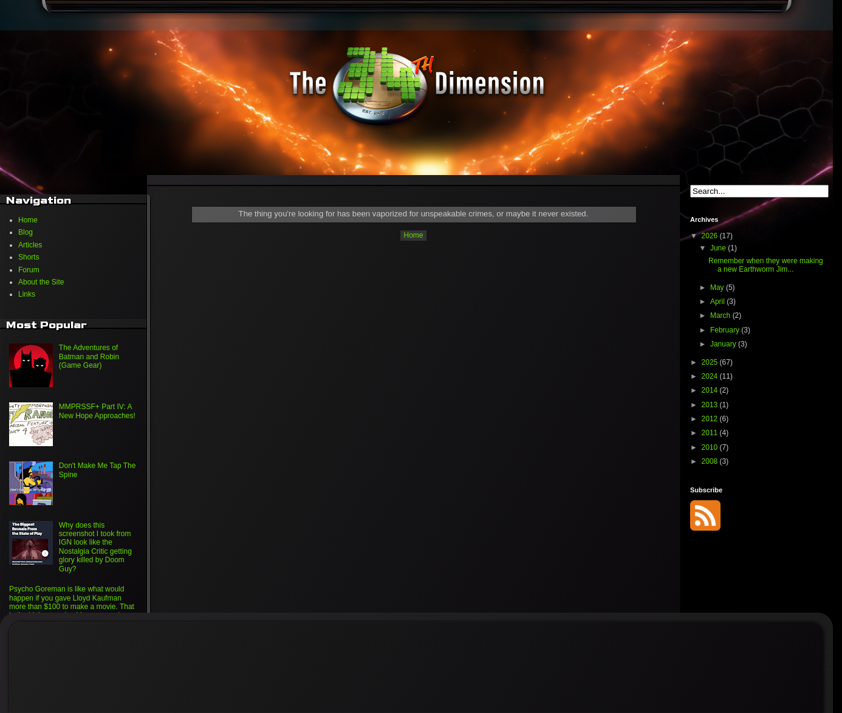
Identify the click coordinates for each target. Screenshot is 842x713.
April (718, 301)
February (725, 330)
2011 (711, 433)
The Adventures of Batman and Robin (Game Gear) (89, 356)
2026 (711, 236)
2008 (711, 461)
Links (26, 294)
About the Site (41, 282)
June (719, 248)
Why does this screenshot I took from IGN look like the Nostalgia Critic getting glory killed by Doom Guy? (95, 547)
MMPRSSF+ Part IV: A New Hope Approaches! (97, 410)
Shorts (28, 257)
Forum (28, 270)
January (724, 344)
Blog (25, 232)
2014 (711, 390)
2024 (711, 376)
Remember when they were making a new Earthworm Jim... (765, 265)
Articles (30, 245)
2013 (711, 405)
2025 (711, 362)
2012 (711, 419)
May (718, 287)
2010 (711, 447)
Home (413, 235)
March (721, 315)
